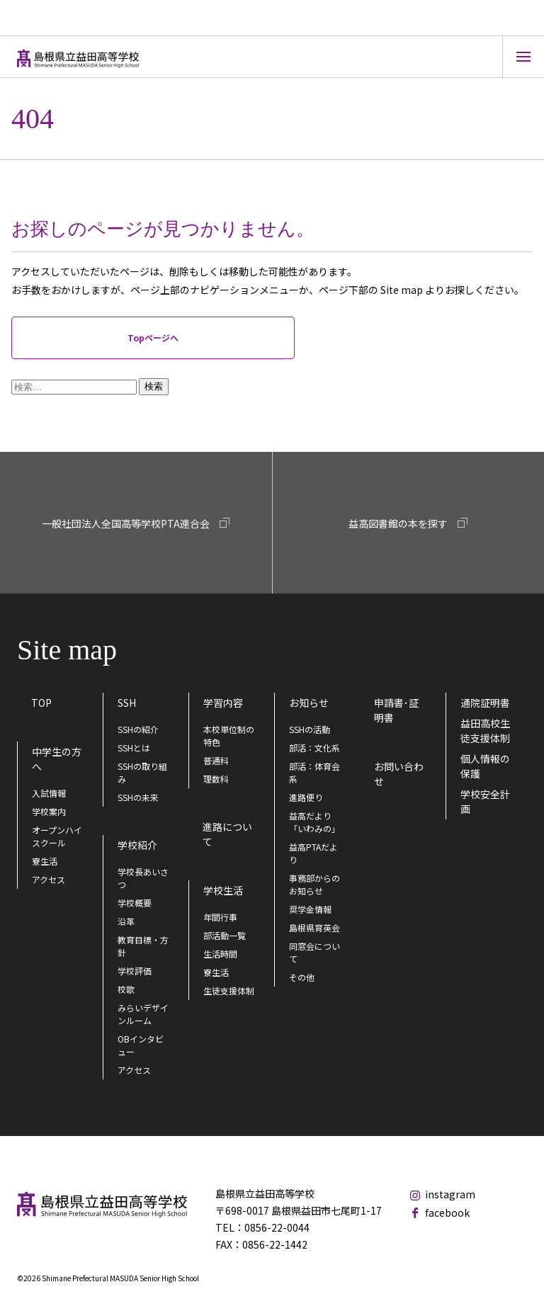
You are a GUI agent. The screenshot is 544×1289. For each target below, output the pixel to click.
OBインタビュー (141, 1045)
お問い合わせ (399, 773)
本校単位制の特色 (228, 735)
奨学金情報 (310, 909)
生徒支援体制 (228, 990)
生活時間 (220, 954)
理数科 (216, 779)
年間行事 (220, 917)
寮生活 (44, 861)
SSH (127, 702)
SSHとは (134, 748)
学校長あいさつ (143, 877)
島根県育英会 (314, 927)
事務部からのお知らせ (314, 884)
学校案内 (49, 811)
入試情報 (49, 793)
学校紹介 (137, 845)
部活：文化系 (314, 748)
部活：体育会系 (314, 772)
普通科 (216, 760)
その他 (301, 977)
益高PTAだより (313, 853)
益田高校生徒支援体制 (485, 730)
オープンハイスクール (57, 836)
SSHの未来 (138, 797)
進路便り (306, 797)
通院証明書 (485, 702)
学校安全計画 (485, 801)
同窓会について (314, 952)
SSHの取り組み (142, 772)
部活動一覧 (224, 935)
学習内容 (223, 702)
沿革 (126, 921)
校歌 (126, 989)
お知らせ (309, 702)
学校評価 (135, 971)
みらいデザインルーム (143, 1013)
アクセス (48, 879)
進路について (227, 833)
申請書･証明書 (396, 710)
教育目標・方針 (143, 945)
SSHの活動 (309, 729)
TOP (41, 702)
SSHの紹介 (138, 729)
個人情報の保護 (485, 765)
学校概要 (135, 903)
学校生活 (223, 890)
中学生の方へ (56, 758)
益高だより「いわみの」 (314, 822)
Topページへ (153, 337)
